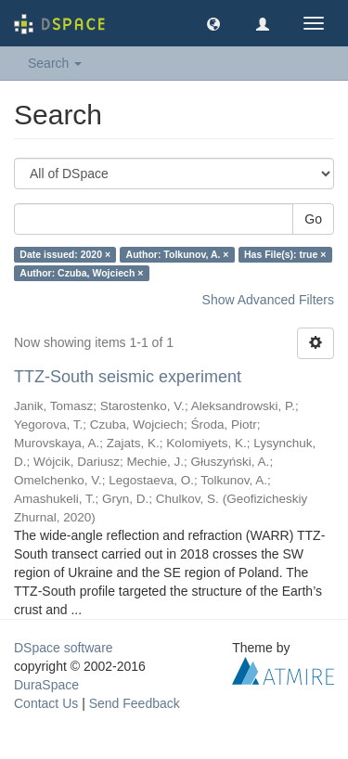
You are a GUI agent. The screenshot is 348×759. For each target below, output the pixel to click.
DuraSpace (46, 684)
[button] (213, 23)
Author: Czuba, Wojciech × (81, 272)
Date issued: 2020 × (64, 254)
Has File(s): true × (285, 254)
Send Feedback (134, 703)
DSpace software (63, 647)
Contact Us (46, 703)
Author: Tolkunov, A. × (177, 254)
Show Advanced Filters (268, 299)
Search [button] (55, 63)
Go (313, 219)
